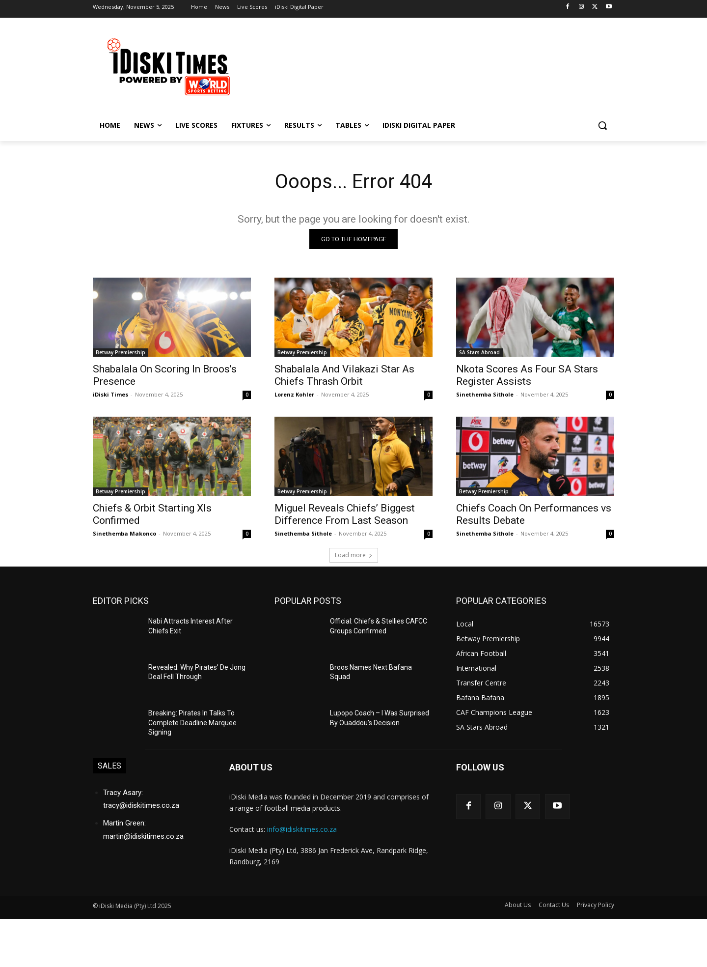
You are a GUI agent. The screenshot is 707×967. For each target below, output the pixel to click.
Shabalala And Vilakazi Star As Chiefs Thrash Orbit (344, 375)
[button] (602, 125)
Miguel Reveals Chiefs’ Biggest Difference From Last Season (344, 514)
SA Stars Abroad (479, 352)
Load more (354, 555)
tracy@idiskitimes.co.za (141, 805)
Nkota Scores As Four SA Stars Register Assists (527, 375)
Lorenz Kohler (294, 394)
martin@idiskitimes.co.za (143, 835)
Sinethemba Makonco (124, 533)
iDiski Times (110, 394)
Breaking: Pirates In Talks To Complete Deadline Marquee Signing (192, 722)
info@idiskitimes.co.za (302, 829)
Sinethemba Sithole (485, 394)
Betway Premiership (120, 352)
